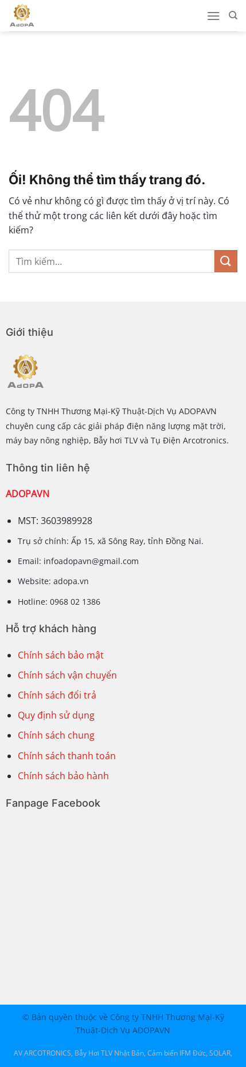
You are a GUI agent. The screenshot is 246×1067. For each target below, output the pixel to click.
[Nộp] (225, 261)
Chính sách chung (56, 735)
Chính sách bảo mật (61, 655)
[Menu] (213, 16)
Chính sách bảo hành (63, 775)
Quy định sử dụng (56, 715)
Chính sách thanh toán (67, 755)
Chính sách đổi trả (57, 695)
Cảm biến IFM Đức (176, 1053)
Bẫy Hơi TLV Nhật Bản (109, 1053)
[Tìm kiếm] (233, 15)
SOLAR (220, 1053)
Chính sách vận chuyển (67, 675)
